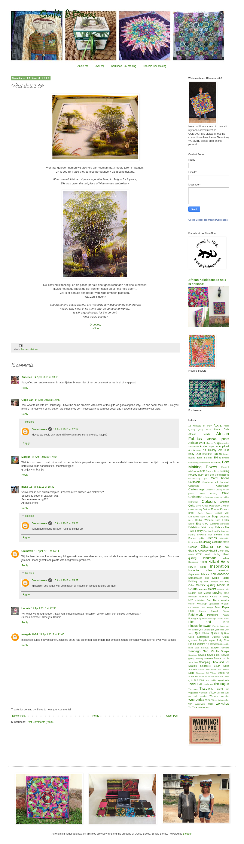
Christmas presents (213, 497)
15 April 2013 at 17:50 (44, 456)
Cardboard (194, 482)
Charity (219, 489)
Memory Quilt (223, 589)
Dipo (203, 516)
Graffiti (213, 550)
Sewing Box (213, 655)
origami (225, 603)
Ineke (24, 486)
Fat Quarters (223, 531)
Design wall (222, 513)
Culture (206, 509)
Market (212, 589)
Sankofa (225, 648)
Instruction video (200, 570)
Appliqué (224, 446)
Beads (191, 457)
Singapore (205, 666)
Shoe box (193, 662)
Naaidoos (203, 596)
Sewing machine (204, 658)
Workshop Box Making (123, 66)
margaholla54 (29, 634)
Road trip (215, 644)
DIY (208, 516)
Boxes (211, 467)
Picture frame (223, 618)
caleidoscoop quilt (197, 478)
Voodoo (220, 693)
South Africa (221, 666)
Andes (203, 446)
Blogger (187, 833)
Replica (212, 640)
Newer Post (18, 715)
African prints (218, 439)
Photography (194, 618)
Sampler (215, 647)
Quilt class (219, 629)
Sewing (202, 655)
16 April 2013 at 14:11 (46, 551)
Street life (193, 676)
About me (82, 66)
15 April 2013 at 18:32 (41, 486)
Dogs (215, 516)
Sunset (211, 676)
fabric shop (207, 527)
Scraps (225, 651)
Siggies (192, 665)
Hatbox (225, 558)
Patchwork (195, 614)
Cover (198, 506)
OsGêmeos (193, 607)
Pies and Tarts (208, 622)
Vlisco (212, 692)
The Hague (221, 684)
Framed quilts (196, 538)
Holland (213, 561)
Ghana (207, 546)
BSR (202, 471)
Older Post (172, 715)
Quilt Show (202, 633)
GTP (199, 554)
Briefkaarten (193, 471)
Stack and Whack (220, 669)
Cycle (200, 513)
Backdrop (207, 454)
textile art (208, 684)
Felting (191, 534)
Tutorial (219, 689)
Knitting (192, 581)
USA (227, 689)
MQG (226, 593)
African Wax (196, 443)
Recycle (203, 640)
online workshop (197, 603)
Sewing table (221, 658)
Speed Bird (204, 669)
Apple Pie (213, 446)
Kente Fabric (220, 577)
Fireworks (201, 535)
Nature (213, 596)
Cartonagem (222, 485)
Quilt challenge (206, 629)
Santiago (194, 651)
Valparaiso (193, 693)
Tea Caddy (210, 680)
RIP (207, 644)
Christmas (195, 497)
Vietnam (34, 349)
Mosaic (207, 593)
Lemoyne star (216, 581)
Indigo (203, 566)
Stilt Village (211, 673)
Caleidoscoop (222, 474)
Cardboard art (210, 482)
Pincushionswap (199, 625)
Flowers (218, 534)
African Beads (199, 434)
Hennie (25, 608)
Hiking (203, 561)
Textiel (192, 684)
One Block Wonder (218, 600)
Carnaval (224, 482)
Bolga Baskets (201, 462)
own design (207, 607)
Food (226, 535)
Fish (210, 534)
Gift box (223, 547)
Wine (208, 700)
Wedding (225, 696)
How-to (192, 566)
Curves (215, 509)
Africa (208, 429)
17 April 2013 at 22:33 (43, 608)
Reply (24, 387)
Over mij (99, 66)
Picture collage (209, 618)
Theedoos (193, 689)
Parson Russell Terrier (214, 611)
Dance (209, 513)
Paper (225, 607)
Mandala (203, 589)
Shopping (204, 662)
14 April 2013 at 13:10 (45, 377)
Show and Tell (220, 662)
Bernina (208, 457)
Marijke (25, 456)
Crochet (225, 505)
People (226, 615)
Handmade (208, 558)
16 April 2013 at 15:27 (65, 580)
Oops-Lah (27, 399)
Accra (218, 425)
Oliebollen (200, 600)
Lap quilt (203, 581)
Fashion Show (210, 531)
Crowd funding (195, 509)
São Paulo (211, 651)
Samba (204, 647)
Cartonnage (196, 489)
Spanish (192, 669)
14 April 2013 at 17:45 (47, 399)
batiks (218, 453)
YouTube (192, 707)
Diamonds (193, 516)
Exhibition (193, 527)
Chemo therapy (208, 493)
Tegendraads (223, 680)
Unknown (27, 551)
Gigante (192, 550)
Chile (225, 493)
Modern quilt (195, 593)
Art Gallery (209, 450)
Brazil (225, 467)
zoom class (204, 707)
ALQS (217, 443)
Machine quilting (206, 585)
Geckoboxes (39, 429)
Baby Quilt (194, 453)
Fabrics (24, 349)
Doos (190, 520)
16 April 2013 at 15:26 (65, 523)
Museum (192, 596)
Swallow (219, 676)
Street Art (223, 672)
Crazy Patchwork (211, 505)
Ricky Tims (223, 640)
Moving (217, 592)
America (225, 443)
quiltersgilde (203, 637)
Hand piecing (212, 554)
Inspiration (219, 566)
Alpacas (209, 443)
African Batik (221, 429)
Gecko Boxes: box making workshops (208, 220)
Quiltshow (192, 640)
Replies (29, 421)
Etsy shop (202, 523)
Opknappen (214, 604)
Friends (212, 538)
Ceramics (210, 489)
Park (191, 610)
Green (221, 550)
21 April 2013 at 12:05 (51, 634)
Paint (217, 607)
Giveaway (203, 550)
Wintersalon (223, 700)
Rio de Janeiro (196, 643)
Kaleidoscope (220, 574)
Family (198, 530)
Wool (210, 703)
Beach (226, 454)
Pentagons (212, 614)
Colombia (193, 502)
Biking (217, 457)
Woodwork (200, 704)
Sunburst (203, 676)
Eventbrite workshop (219, 524)
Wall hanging (200, 696)
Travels (206, 688)
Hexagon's (193, 562)
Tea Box (199, 680)
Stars (191, 672)
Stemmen (200, 673)
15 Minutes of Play (200, 425)
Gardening (205, 542)
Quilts (225, 636)
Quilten (215, 633)
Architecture (194, 450)
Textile (200, 684)
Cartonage (193, 485)
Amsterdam (193, 446)
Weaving (214, 696)
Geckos (192, 547)
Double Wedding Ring (207, 520)
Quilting (216, 637)
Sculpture (192, 655)
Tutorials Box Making (155, 66)
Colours (209, 501)
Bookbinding (214, 462)
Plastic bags (219, 626)
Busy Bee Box (206, 474)
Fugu (196, 542)
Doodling (224, 516)
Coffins (226, 497)
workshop (222, 703)
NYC (190, 600)
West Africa (196, 699)
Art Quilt (223, 450)
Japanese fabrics (198, 574)
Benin (199, 457)
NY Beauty (224, 596)
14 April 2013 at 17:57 (65, 429)
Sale (197, 648)
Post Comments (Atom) (40, 721)
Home (95, 715)
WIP (190, 704)
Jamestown (223, 570)
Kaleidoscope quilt (198, 578)
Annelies (26, 377)
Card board (220, 478)
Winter (214, 700)
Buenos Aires (212, 471)
